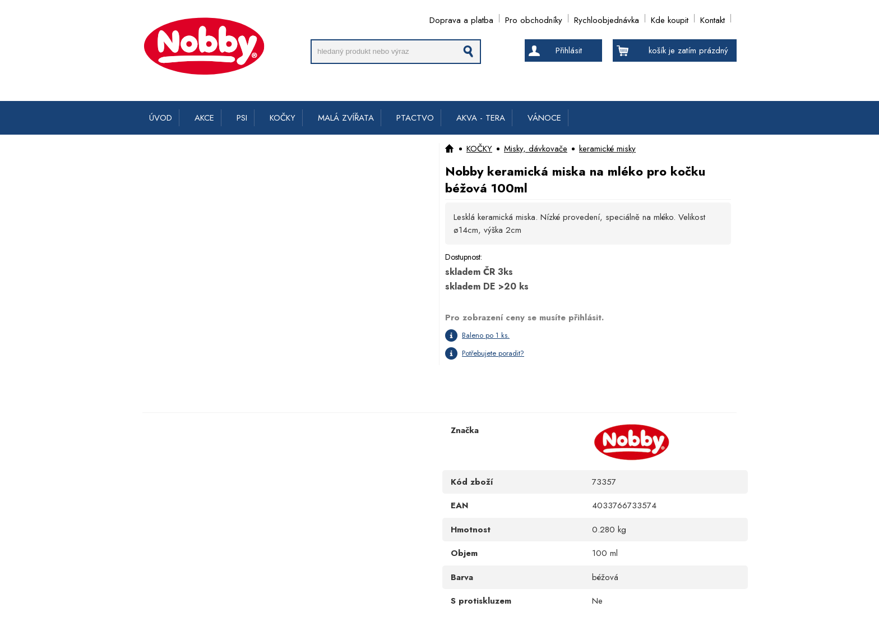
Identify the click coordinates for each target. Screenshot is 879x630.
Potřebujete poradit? (493, 353)
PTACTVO (415, 118)
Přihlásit (569, 50)
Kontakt (712, 18)
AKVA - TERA (480, 118)
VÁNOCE (544, 118)
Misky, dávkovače (535, 148)
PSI (242, 118)
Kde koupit (669, 18)
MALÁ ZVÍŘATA (346, 118)
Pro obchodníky (533, 18)
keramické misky (607, 148)
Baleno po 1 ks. (486, 335)
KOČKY (282, 118)
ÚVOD (160, 118)
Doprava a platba (461, 18)
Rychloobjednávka (606, 18)
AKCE (204, 118)
